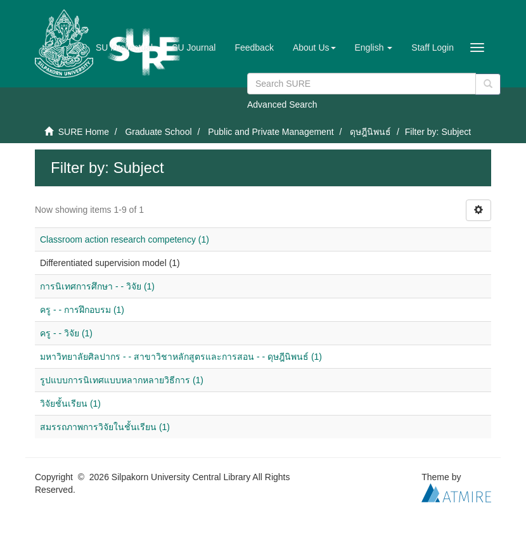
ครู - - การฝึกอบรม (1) (82, 310)
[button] (314, 47)
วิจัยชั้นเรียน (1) (70, 403)
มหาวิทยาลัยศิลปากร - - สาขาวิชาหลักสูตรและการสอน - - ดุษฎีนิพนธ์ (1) (181, 357)
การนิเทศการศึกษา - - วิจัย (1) (97, 286)
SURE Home (83, 132)
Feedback (253, 47)
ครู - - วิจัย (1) (66, 333)
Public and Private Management (270, 132)
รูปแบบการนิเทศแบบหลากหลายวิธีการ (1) (121, 380)
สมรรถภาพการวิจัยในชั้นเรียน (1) (105, 427)
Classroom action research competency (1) (124, 239)
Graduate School (158, 132)
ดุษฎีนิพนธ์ (370, 132)
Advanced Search (282, 104)
